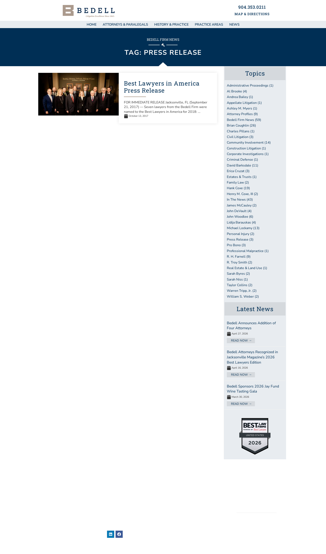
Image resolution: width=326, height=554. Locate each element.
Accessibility (257, 500)
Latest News (255, 309)
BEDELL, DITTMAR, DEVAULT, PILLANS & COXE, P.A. (256, 529)
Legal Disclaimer (256, 486)
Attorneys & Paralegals (125, 24)
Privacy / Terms (256, 493)
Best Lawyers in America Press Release (162, 86)
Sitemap (256, 479)
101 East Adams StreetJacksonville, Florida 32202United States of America (127, 495)
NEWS (234, 24)
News (176, 479)
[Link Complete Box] (255, 332)
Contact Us (182, 518)
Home (91, 24)
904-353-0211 (130, 507)
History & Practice (171, 24)
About (177, 495)
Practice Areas (209, 24)
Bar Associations (187, 510)
